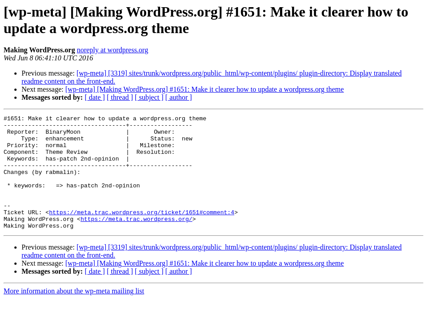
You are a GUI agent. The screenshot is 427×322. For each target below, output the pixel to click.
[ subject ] (149, 97)
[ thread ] (120, 97)
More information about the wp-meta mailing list (74, 314)
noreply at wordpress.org (112, 50)
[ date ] (95, 97)
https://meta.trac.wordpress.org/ (137, 240)
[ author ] (178, 97)
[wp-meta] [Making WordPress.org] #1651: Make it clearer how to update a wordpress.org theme (204, 89)
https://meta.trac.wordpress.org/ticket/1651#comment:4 (141, 232)
